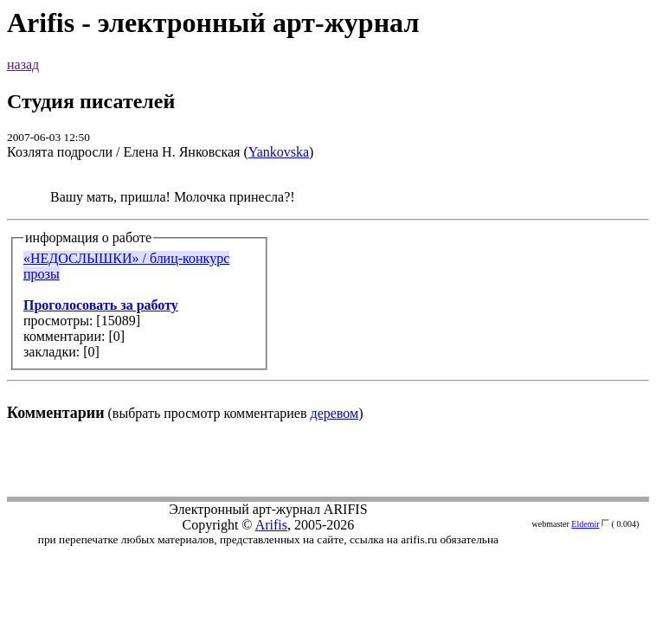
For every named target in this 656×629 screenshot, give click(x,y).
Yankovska (278, 151)
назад (23, 64)
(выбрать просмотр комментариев (328, 304)
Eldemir (585, 524)
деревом (335, 413)
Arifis (271, 524)
